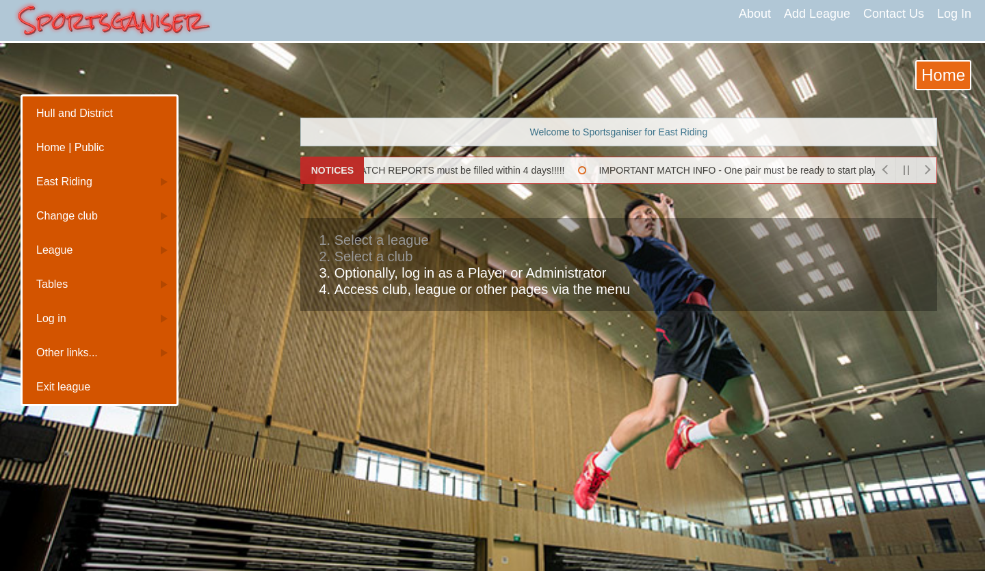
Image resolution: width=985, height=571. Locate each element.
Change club (67, 216)
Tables (52, 284)
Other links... (67, 352)
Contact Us (893, 14)
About (755, 14)
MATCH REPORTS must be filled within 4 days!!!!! (452, 170)
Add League (817, 14)
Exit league (63, 387)
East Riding (64, 181)
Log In (954, 14)
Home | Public (70, 147)
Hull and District (74, 113)
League (54, 250)
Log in (51, 318)
